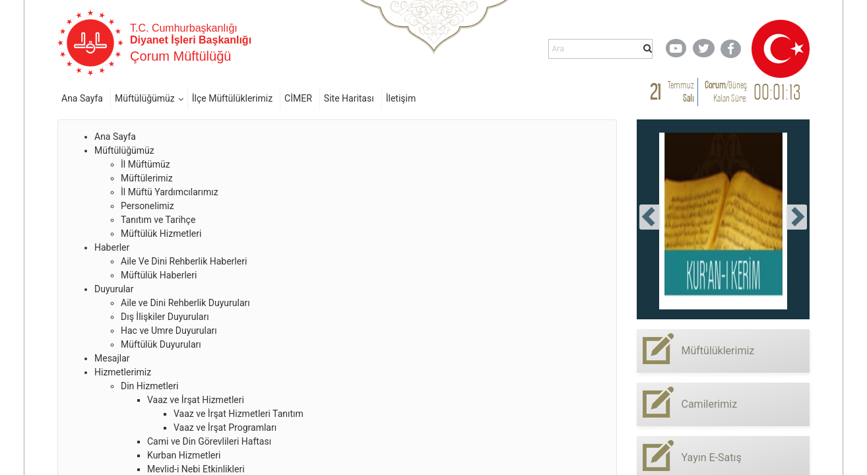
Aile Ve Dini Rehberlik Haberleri (184, 261)
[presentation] (649, 217)
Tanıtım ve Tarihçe (158, 219)
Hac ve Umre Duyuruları (169, 330)
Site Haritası (349, 98)
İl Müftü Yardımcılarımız (169, 192)
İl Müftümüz (145, 164)
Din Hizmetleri (149, 386)
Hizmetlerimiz (122, 372)
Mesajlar (112, 358)
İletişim (401, 98)
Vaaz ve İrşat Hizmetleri (195, 400)
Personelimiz (147, 206)
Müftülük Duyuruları (161, 344)
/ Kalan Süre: (726, 91)
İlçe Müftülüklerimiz (232, 98)
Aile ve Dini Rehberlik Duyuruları (185, 303)
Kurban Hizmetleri (183, 455)
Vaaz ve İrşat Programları (225, 427)
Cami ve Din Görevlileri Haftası (209, 441)
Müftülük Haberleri (159, 275)
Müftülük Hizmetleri (161, 233)
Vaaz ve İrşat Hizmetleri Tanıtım (239, 413)
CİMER (298, 98)
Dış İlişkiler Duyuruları (165, 316)
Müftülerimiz (147, 178)
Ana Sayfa (82, 98)
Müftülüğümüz (145, 98)
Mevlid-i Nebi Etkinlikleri (196, 469)
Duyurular (113, 289)
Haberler (111, 247)
